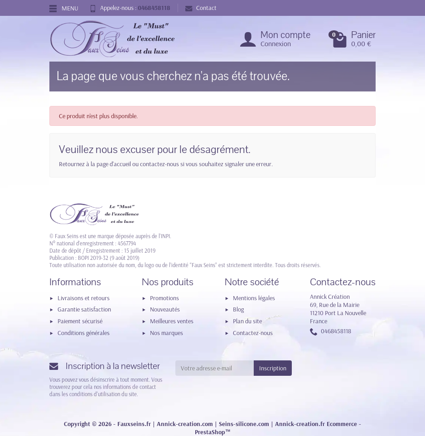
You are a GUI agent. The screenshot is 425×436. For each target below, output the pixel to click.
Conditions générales (84, 333)
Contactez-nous (253, 333)
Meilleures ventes (171, 321)
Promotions (164, 298)
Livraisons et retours (84, 298)
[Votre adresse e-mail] (214, 368)
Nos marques (166, 333)
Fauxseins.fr (134, 424)
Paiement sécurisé (80, 321)
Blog (238, 309)
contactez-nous (159, 164)
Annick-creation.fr (300, 424)
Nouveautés (165, 309)
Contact (201, 8)
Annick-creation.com (185, 424)
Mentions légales (254, 298)
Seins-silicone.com (244, 424)
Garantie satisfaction (84, 309)
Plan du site (247, 321)
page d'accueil (114, 164)
